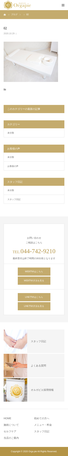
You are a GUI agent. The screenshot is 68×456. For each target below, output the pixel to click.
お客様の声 (12, 166)
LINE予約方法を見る (34, 306)
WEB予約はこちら (34, 271)
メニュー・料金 (43, 424)
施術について (11, 424)
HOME (7, 418)
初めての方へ (41, 418)
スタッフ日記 (13, 199)
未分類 (10, 133)
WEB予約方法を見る (34, 280)
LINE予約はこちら (34, 297)
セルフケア (10, 431)
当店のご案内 (11, 437)
